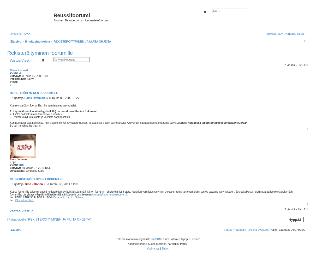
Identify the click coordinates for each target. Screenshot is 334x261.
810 (21, 165)
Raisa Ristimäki (19, 70)
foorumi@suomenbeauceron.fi (109, 194)
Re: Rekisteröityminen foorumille (36, 179)
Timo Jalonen (18, 159)
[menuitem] (27, 34)
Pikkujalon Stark (24, 200)
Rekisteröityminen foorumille (40, 53)
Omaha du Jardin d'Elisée (68, 197)
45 (20, 73)
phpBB (155, 239)
